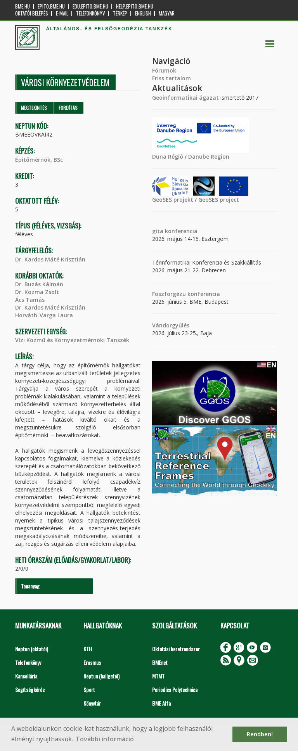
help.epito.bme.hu (134, 6)
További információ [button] (105, 739)
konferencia (180, 231)
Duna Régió (167, 156)
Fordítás (68, 107)
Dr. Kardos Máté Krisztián (50, 259)
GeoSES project (218, 199)
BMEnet (160, 662)
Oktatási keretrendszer (176, 649)
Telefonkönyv (90, 13)
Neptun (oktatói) (31, 649)
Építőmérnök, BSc (39, 159)
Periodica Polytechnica (175, 689)
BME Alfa (161, 703)
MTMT (158, 676)
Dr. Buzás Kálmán (39, 284)
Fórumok (164, 70)
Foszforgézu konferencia (186, 294)
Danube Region (208, 156)
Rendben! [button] (260, 734)
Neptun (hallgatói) (101, 676)
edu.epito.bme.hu (90, 6)
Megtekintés (34, 107)
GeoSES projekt (172, 199)
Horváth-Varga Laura (44, 315)
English (143, 13)
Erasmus (92, 662)
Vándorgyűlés (170, 325)
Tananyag (30, 586)
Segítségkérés (30, 689)
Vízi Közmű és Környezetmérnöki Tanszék (72, 340)
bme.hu (22, 6)
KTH (87, 649)
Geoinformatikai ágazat (185, 97)
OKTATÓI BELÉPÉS (31, 13)
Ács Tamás (30, 299)
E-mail (62, 13)
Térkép (120, 13)
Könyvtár (92, 703)
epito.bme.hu (51, 6)
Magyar (167, 13)
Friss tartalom (171, 78)
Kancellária (26, 676)
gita (157, 231)
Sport (89, 689)
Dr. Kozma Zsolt (37, 292)
